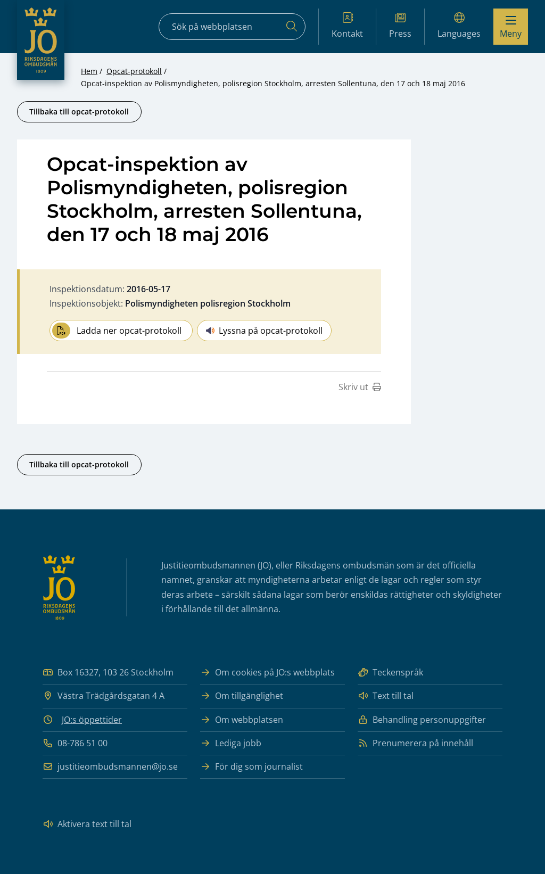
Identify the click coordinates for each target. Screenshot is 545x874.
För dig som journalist (251, 767)
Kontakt (347, 25)
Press (400, 25)
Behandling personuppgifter (422, 720)
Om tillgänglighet (241, 696)
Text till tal (386, 696)
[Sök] (291, 26)
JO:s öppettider (92, 719)
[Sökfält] (232, 26)
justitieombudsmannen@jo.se (110, 767)
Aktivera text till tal (87, 824)
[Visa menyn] (510, 27)
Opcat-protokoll (134, 71)
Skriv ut (359, 387)
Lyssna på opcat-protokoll (264, 330)
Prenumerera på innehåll (415, 743)
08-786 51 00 (75, 743)
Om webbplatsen (241, 720)
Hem (89, 71)
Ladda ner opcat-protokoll (116, 331)
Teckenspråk (390, 672)
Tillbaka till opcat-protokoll (79, 111)
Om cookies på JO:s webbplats (267, 672)
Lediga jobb (230, 743)
